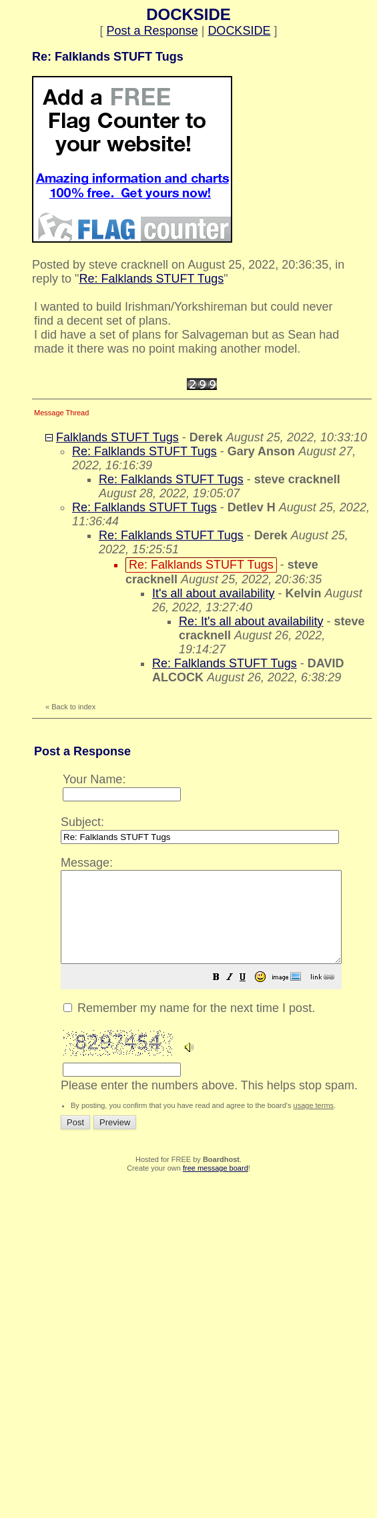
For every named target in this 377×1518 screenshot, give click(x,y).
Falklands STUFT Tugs (117, 437)
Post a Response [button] (152, 30)
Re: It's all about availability (251, 621)
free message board (215, 1186)
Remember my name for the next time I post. (189, 1026)
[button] (249, 996)
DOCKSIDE (239, 30)
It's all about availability (213, 593)
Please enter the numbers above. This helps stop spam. (218, 981)
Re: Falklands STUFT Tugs (151, 278)
